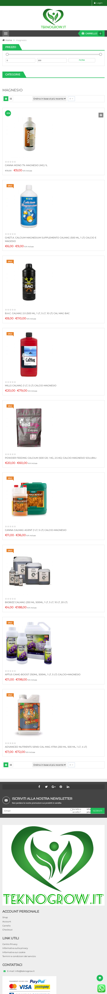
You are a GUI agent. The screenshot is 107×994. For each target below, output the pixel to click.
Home (8, 40)
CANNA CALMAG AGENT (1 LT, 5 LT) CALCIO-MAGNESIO (35, 530)
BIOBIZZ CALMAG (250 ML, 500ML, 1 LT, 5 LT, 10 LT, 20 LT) (36, 602)
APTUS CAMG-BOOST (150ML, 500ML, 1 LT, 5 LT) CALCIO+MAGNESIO (42, 674)
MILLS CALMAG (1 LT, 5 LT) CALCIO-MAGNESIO (30, 385)
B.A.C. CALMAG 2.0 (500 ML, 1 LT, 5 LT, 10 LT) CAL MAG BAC (37, 313)
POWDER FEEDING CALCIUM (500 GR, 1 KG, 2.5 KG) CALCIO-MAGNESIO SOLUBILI (50, 457)
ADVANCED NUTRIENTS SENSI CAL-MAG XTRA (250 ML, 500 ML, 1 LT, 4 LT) (46, 746)
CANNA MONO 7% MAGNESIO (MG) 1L (26, 165)
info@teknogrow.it (24, 971)
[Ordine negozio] (49, 98)
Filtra (82, 60)
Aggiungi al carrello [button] (101, 115)
